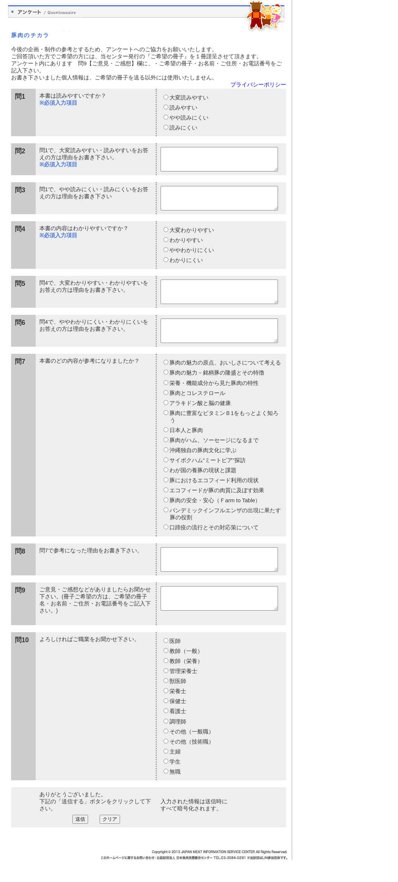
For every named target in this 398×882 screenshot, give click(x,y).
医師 (175, 663)
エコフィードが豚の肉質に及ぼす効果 (216, 508)
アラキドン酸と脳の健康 (200, 421)
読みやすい (183, 108)
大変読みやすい (188, 98)
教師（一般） (186, 673)
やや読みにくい (188, 118)
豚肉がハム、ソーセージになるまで (214, 458)
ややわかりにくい (191, 259)
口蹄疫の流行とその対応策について (214, 545)
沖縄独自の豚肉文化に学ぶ (202, 468)
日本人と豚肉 (186, 448)
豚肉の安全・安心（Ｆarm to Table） (215, 518)
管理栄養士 (183, 693)
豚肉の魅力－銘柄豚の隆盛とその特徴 (216, 390)
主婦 (175, 774)
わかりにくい (186, 269)
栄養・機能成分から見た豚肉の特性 (214, 401)
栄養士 (177, 713)
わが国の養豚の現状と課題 (202, 488)
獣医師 (177, 703)
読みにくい (183, 128)
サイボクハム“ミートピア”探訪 (207, 478)
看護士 (177, 733)
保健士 (177, 723)
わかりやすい (186, 249)
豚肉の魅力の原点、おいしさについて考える (225, 380)
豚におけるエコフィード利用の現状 (214, 498)
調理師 (177, 744)
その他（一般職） (191, 754)
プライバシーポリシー (258, 85)
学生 (175, 784)
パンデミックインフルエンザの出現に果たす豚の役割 (225, 531)
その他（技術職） (191, 764)
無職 (175, 794)
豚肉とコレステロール (197, 411)
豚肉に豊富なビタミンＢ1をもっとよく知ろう (223, 434)
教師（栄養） (186, 683)
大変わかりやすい (191, 239)
